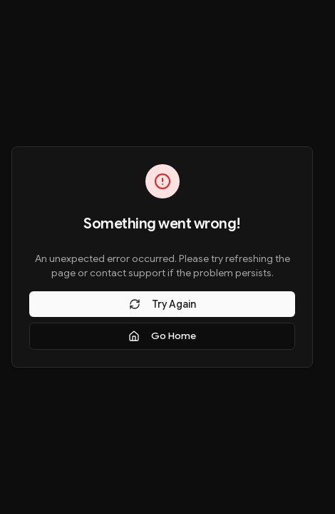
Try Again (162, 304)
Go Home (162, 336)
